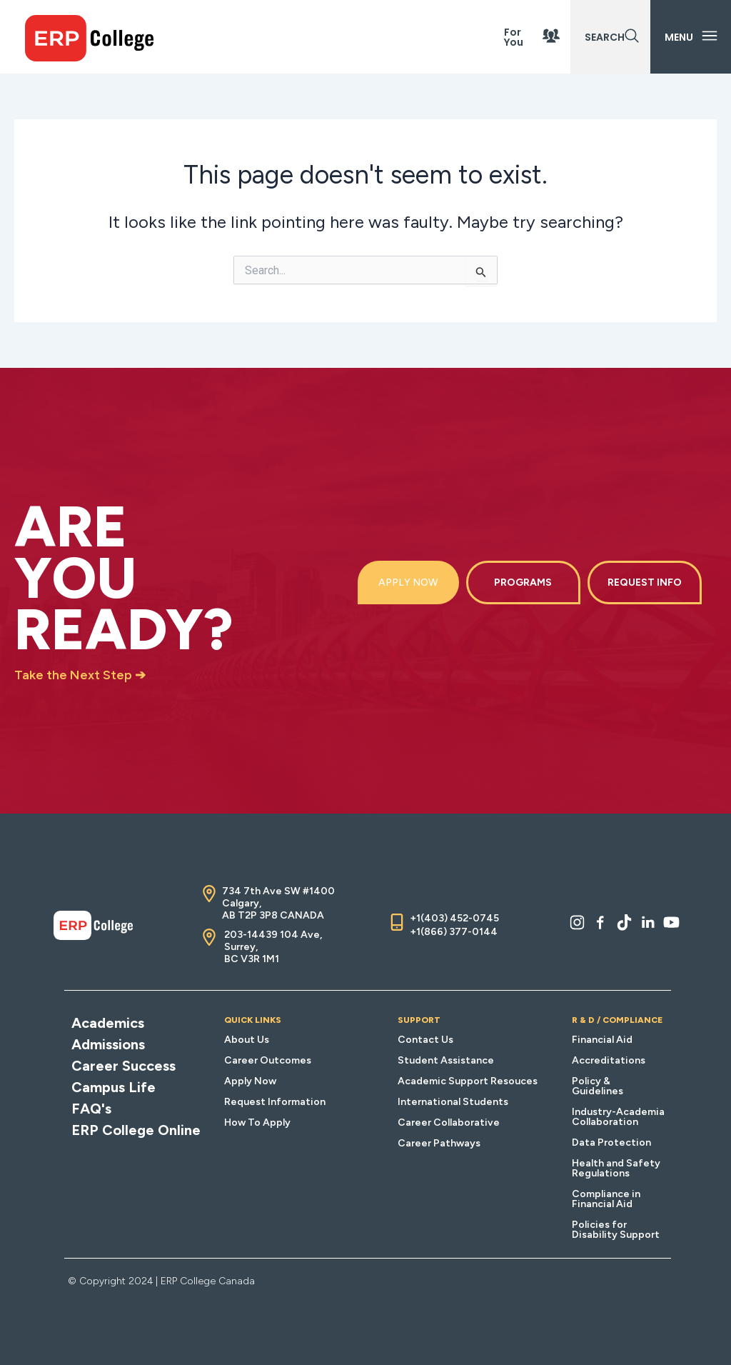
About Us (246, 1040)
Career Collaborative (449, 1122)
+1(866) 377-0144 (454, 932)
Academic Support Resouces (468, 1081)
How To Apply (257, 1122)
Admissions (108, 1044)
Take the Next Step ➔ (80, 675)
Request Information (275, 1102)
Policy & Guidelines (597, 1086)
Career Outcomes (267, 1060)
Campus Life (113, 1087)
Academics (107, 1022)
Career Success (123, 1065)
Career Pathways (439, 1143)
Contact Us (425, 1040)
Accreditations (608, 1060)
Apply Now (250, 1081)
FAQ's (91, 1108)
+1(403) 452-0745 (454, 918)
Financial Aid (602, 1040)
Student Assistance (446, 1060)
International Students (453, 1102)
